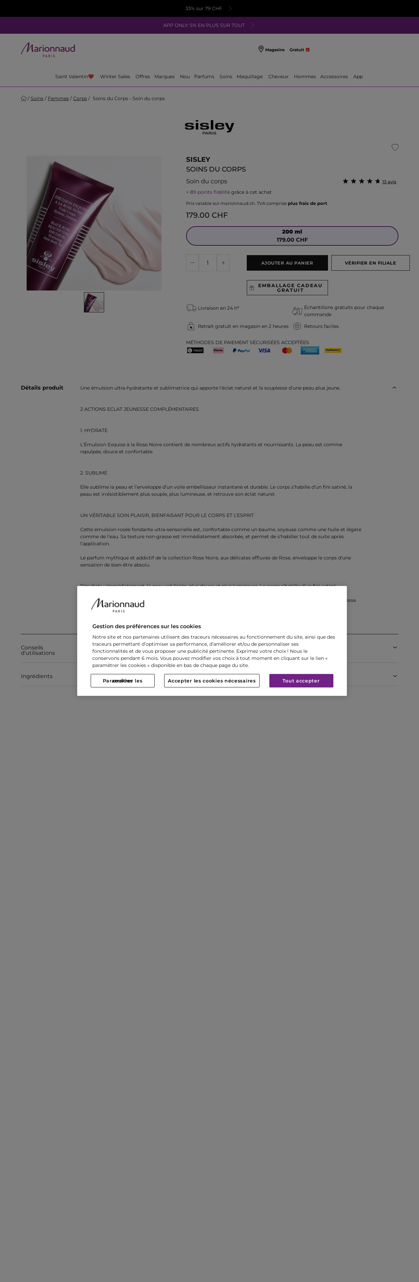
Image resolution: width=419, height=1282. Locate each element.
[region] (212, 641)
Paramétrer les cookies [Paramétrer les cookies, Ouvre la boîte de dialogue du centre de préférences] (123, 681)
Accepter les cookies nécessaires (212, 681)
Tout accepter (301, 681)
